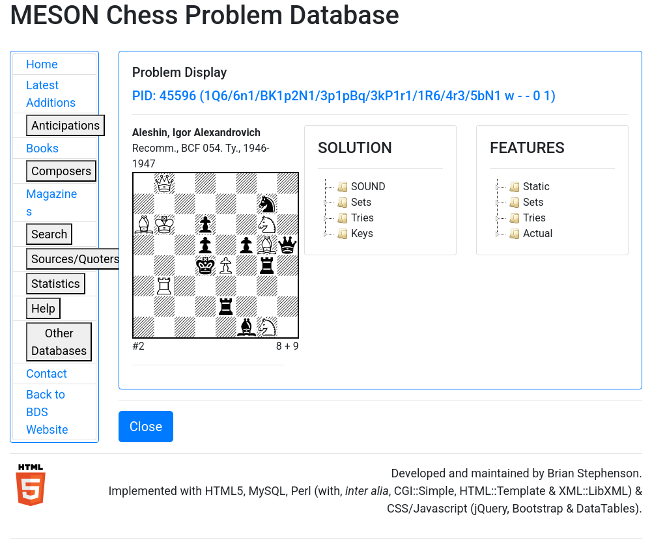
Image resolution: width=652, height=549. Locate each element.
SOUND (360, 187)
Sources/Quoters (75, 259)
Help (43, 308)
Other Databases (59, 342)
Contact (46, 373)
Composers (61, 171)
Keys (353, 234)
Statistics (55, 283)
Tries (354, 218)
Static (528, 187)
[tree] (380, 210)
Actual (529, 234)
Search (49, 234)
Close (146, 426)
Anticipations (65, 125)
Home (41, 64)
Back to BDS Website (47, 411)
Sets (352, 202)
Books (42, 148)
